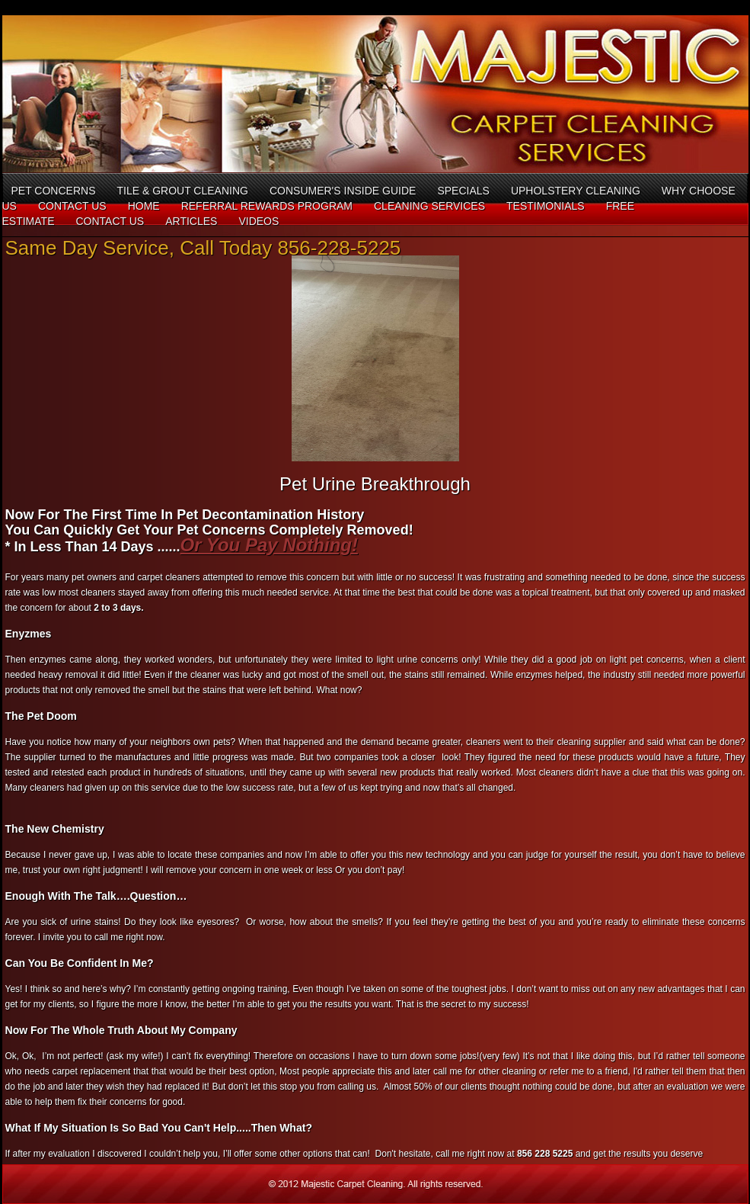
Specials (463, 191)
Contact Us (72, 206)
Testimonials (545, 206)
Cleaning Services (429, 206)
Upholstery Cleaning (575, 191)
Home (144, 206)
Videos (258, 221)
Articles (191, 221)
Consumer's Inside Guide (343, 191)
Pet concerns (53, 191)
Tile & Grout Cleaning (181, 191)
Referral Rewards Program (267, 206)
